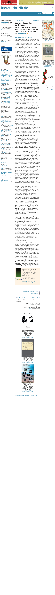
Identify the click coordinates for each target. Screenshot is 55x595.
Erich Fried (3, 89)
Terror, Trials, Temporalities (5, 151)
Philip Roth (10, 74)
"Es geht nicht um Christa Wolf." (6, 130)
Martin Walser (6, 76)
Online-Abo (3, 41)
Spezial (14, 13)
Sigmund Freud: (6, 172)
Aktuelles (4, 13)
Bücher (18, 13)
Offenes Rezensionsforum (6, 32)
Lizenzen (29, 308)
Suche (39, 13)
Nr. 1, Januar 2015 (18, 16)
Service (29, 13)
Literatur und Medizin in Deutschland (6, 145)
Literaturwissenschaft (28, 16)
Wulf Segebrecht (22, 33)
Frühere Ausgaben (9, 16)
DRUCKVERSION (35, 293)
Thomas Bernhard (5, 86)
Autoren (23, 13)
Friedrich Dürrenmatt (5, 82)
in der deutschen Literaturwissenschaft (5, 181)
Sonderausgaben (5, 70)
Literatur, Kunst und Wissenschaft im (6, 167)
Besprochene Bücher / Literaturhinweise (23, 37)
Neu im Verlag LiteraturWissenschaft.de (27, 391)
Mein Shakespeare (5, 79)
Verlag (52, 7)
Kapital (2, 29)
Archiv (9, 13)
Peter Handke (9, 94)
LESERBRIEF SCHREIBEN (34, 290)
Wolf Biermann (7, 78)
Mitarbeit (3, 15)
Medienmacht (4, 25)
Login (14, 15)
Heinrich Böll (4, 75)
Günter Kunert (4, 74)
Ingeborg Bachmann (5, 98)
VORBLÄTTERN (36, 20)
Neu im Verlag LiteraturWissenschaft (48, 66)
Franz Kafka (3, 162)
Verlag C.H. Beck (48, 40)
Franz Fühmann (8, 92)
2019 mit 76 (3, 128)
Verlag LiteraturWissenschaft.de (27, 337)
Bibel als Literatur (7, 175)
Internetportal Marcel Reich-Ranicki (5, 102)
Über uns (9, 15)
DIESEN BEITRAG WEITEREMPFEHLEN (31, 291)
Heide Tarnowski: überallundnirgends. (5, 121)
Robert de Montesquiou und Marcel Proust (6, 141)
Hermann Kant (4, 80)
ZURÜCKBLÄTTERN (19, 20)
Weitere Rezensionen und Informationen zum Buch (28, 282)
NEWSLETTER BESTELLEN (34, 295)
